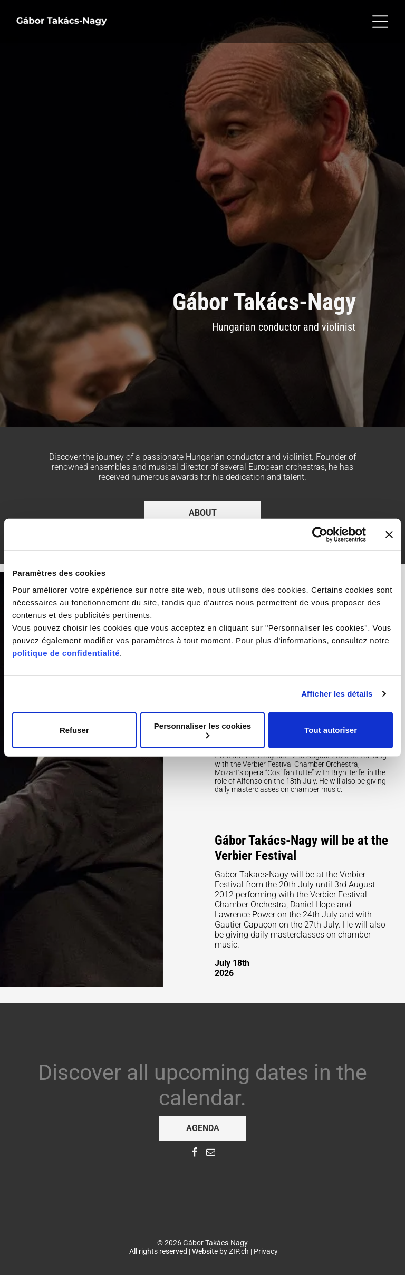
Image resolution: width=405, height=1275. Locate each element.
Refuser (74, 730)
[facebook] (194, 1154)
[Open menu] (380, 22)
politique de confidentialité (66, 652)
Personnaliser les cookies (202, 729)
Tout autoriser (330, 730)
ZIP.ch (239, 1251)
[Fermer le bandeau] (389, 534)
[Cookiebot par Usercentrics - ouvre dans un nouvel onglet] (320, 535)
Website (205, 1251)
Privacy (266, 1251)
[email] (210, 1154)
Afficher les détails (336, 693)
